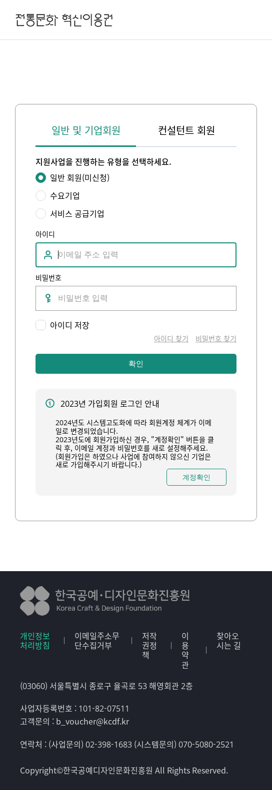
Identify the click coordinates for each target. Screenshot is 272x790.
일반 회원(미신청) (80, 177)
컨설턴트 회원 (186, 130)
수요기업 (65, 195)
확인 (136, 363)
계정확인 (196, 477)
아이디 (45, 234)
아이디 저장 (70, 325)
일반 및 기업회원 (86, 130)
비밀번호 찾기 (216, 338)
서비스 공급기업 (77, 213)
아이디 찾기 (171, 338)
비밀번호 (49, 277)
